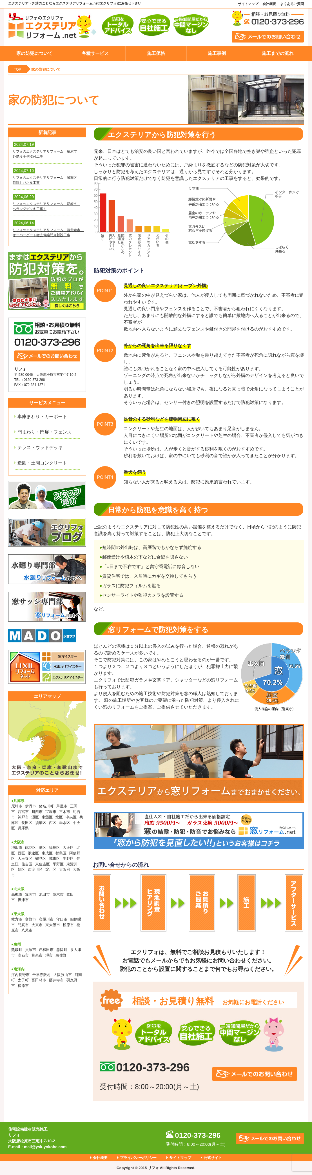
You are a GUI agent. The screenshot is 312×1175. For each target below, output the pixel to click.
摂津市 (23, 900)
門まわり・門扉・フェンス (44, 432)
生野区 (68, 858)
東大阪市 (52, 925)
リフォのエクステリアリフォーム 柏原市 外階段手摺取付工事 (46, 153)
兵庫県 (23, 828)
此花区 (30, 847)
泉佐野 (60, 955)
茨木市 (58, 894)
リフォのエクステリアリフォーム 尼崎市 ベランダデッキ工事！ (46, 206)
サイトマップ (248, 4)
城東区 (54, 858)
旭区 (21, 869)
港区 (42, 847)
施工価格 (156, 53)
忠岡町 (61, 950)
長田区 (26, 823)
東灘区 (47, 817)
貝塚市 (30, 950)
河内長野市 (20, 975)
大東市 (37, 925)
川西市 (37, 812)
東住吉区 (42, 864)
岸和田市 (46, 950)
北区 (59, 817)
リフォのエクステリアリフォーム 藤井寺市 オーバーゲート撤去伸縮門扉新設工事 (47, 232)
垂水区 (64, 823)
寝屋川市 (46, 919)
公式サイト (213, 1158)
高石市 (23, 955)
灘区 (35, 817)
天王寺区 (25, 858)
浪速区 (33, 853)
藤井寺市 (56, 980)
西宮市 (23, 812)
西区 (52, 823)
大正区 (68, 847)
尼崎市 (16, 806)
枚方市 (16, 919)
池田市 (16, 847)
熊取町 (16, 950)
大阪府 (64, 869)
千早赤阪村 (41, 975)
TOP (17, 69)
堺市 (49, 955)
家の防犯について (34, 53)
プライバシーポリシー (138, 1158)
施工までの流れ (277, 53)
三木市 (64, 812)
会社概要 (269, 4)
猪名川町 (46, 806)
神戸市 (23, 817)
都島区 (60, 853)
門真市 (23, 925)
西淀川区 (35, 869)
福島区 (54, 847)
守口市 (61, 919)
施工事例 (217, 53)
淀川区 (50, 869)
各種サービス (95, 53)
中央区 (71, 817)
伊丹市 (30, 806)
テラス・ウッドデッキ (40, 447)
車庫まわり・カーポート (42, 416)
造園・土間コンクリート (42, 463)
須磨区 (40, 823)
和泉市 (37, 955)
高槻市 (16, 894)
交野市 (30, 919)
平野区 (58, 864)
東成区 (47, 853)
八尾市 (26, 930)
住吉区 (26, 864)
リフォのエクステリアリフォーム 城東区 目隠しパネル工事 (46, 180)
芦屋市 (61, 806)
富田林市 (39, 980)
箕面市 (30, 894)
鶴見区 (40, 858)
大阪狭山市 (63, 975)
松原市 (68, 925)
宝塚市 (50, 812)
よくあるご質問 (292, 4)
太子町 (23, 980)
